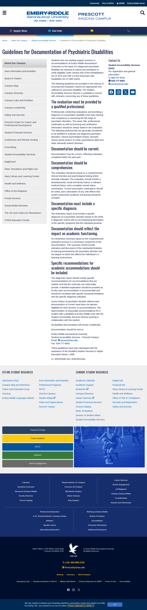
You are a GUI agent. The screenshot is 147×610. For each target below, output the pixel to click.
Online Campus (73, 496)
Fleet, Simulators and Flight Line (21, 169)
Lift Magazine (121, 489)
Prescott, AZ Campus (73, 487)
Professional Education (49, 512)
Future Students (38, 438)
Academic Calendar (85, 380)
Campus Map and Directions (16, 385)
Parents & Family (37, 430)
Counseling (10, 147)
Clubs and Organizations (51, 402)
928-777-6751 (116, 78)
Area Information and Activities (20, 71)
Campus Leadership (15, 107)
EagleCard (10, 161)
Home (4, 40)
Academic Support (85, 385)
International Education (49, 530)
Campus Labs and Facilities (19, 100)
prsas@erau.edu (68, 340)
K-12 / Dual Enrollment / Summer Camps (49, 516)
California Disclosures (97, 530)
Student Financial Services (18, 132)
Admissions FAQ (10, 380)
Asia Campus (73, 500)
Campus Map (11, 85)
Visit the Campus (47, 393)
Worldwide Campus (73, 491)
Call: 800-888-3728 (73, 562)
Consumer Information (97, 525)
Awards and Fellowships (121, 503)
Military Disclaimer (68, 581)
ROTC (42, 389)
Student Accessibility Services (43, 40)
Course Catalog (83, 406)
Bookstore (82, 389)
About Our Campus (19, 40)
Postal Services (12, 198)
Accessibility (125, 581)
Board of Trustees (97, 516)
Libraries (26, 482)
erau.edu (73, 550)
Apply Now (18, 30)
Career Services (85, 398)
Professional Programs (50, 385)
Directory (71, 575)
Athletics (50, 521)
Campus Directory (14, 93)
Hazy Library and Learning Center (22, 176)
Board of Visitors (13, 78)
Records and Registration (125, 402)
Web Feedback (84, 575)
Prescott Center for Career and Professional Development (20, 123)
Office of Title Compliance (126, 398)
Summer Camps (47, 406)
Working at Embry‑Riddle (97, 512)
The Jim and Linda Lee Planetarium (23, 213)
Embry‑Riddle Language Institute (18, 398)
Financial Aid (119, 385)
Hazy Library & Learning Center (128, 389)
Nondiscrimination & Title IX (45, 581)
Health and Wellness (15, 183)
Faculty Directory (26, 496)
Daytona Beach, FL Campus (73, 482)
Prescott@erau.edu (73, 567)
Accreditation (97, 521)
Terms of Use (110, 581)
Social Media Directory (16, 205)
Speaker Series (50, 525)
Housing (6, 393)
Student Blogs (47, 398)
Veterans (38, 455)
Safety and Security (15, 115)
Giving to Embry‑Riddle (121, 494)
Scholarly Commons (26, 487)
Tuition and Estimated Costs (15, 389)
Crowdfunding (121, 498)
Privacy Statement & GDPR (81, 606)
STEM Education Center (17, 220)
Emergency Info (23, 581)
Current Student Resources (92, 372)
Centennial (94, 3)
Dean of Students (84, 411)
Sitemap (60, 575)
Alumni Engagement (37, 463)
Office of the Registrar (16, 191)
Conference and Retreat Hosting (21, 139)
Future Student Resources (17, 372)
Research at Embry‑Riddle (26, 491)
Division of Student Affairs (88, 415)
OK (115, 604)
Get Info (55, 30)
